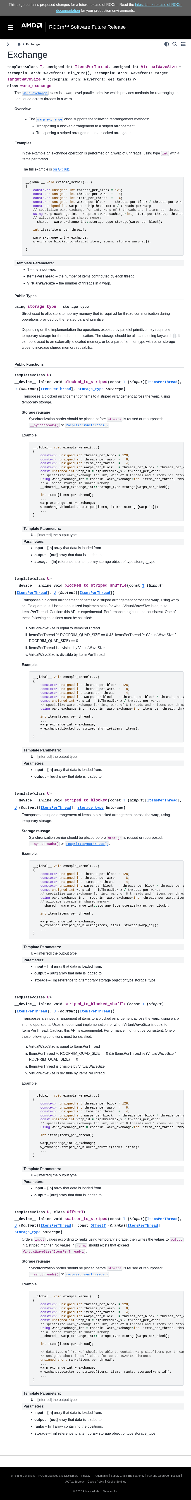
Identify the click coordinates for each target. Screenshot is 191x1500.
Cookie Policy (96, 1481)
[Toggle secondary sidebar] (183, 44)
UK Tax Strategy (74, 1481)
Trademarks (100, 1475)
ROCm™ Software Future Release (87, 27)
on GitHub (61, 169)
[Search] (175, 44)
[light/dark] (166, 44)
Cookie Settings (116, 1481)
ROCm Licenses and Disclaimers (58, 1475)
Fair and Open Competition (163, 1475)
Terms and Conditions (22, 1475)
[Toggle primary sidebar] (8, 44)
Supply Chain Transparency (127, 1475)
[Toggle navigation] (10, 27)
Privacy (85, 1475)
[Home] (19, 44)
